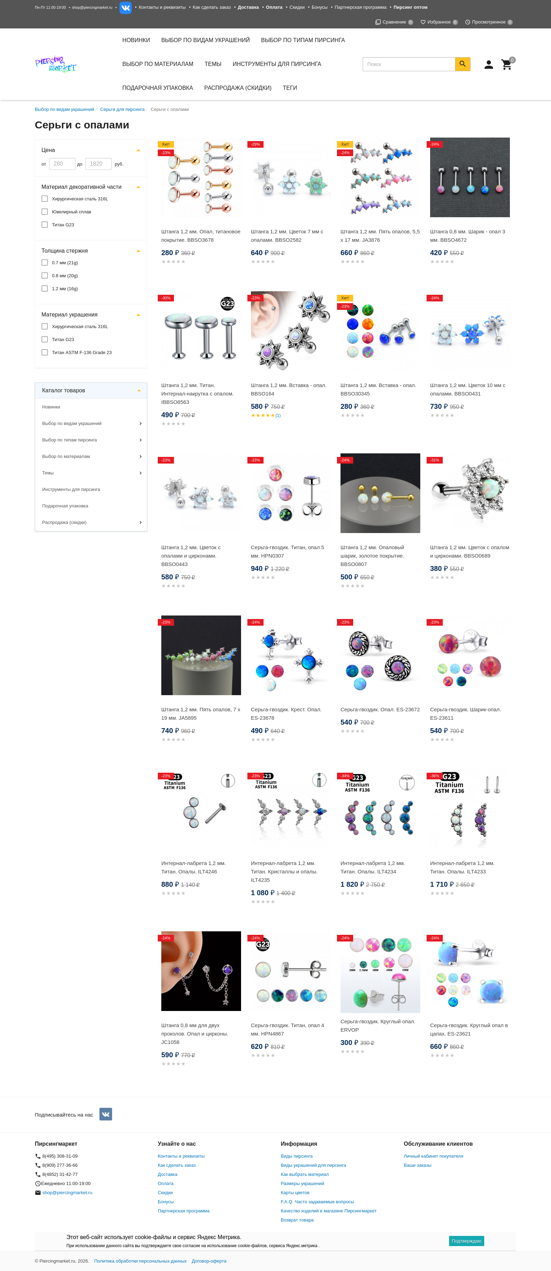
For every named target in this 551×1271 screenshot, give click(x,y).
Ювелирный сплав (71, 211)
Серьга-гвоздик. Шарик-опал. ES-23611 (465, 713)
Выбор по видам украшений (72, 423)
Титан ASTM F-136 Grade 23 (82, 352)
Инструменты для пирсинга (277, 64)
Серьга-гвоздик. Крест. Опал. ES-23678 (286, 713)
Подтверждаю (466, 1241)
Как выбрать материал (305, 1174)
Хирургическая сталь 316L (80, 198)
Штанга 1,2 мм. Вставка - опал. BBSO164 (289, 389)
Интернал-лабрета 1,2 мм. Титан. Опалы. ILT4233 (462, 867)
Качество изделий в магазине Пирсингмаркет (329, 1210)
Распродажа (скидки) (64, 522)
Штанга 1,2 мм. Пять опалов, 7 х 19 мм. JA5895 (200, 713)
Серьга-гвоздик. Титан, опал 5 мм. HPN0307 (287, 551)
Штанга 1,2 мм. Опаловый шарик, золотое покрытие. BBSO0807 (372, 555)
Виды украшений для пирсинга (313, 1165)
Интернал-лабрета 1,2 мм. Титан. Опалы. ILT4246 (193, 867)
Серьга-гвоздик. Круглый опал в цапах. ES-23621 (469, 1029)
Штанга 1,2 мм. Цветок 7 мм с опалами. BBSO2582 (287, 235)
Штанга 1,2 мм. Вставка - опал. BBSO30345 (378, 389)
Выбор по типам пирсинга (69, 439)
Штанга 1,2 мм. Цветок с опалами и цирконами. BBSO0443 (191, 555)
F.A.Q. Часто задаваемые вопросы (317, 1201)
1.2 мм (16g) (65, 288)
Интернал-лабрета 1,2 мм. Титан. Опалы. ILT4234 (373, 867)
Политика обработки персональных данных (140, 1261)
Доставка (167, 1174)
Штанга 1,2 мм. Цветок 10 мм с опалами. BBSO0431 (467, 389)
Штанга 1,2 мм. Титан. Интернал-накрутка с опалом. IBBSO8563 (197, 393)
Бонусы (320, 7)
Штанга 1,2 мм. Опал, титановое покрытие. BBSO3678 (200, 235)
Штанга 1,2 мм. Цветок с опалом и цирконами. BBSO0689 (469, 551)
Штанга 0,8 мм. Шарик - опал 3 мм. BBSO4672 (467, 235)
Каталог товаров (63, 390)
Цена (48, 150)
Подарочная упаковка (157, 88)
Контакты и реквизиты (162, 7)
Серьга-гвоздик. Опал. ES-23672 (380, 709)
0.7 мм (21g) (65, 262)
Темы (48, 472)
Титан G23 (63, 224)
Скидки (297, 7)
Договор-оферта (209, 1261)
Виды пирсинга (297, 1156)
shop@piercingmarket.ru (92, 7)
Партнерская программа (360, 7)
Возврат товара (297, 1220)
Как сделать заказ (212, 7)
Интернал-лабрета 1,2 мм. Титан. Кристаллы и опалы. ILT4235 (284, 871)
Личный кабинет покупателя (433, 1156)
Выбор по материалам (66, 456)
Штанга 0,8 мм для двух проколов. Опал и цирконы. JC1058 (194, 1033)
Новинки (136, 40)
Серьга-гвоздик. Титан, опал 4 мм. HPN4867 (287, 1029)
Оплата (166, 1183)
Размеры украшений (302, 1183)
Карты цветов (295, 1192)
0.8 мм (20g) (65, 275)
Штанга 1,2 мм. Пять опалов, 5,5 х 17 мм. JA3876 (380, 235)
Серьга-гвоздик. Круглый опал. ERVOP (378, 1025)
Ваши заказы (418, 1165)
